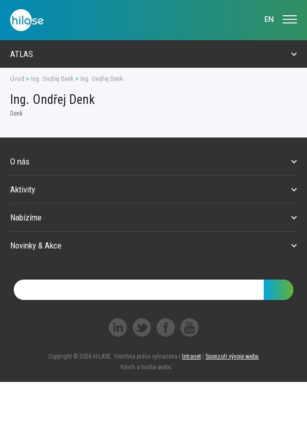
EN (269, 19)
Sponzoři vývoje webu (232, 356)
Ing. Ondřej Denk (52, 78)
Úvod (17, 78)
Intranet (191, 356)
